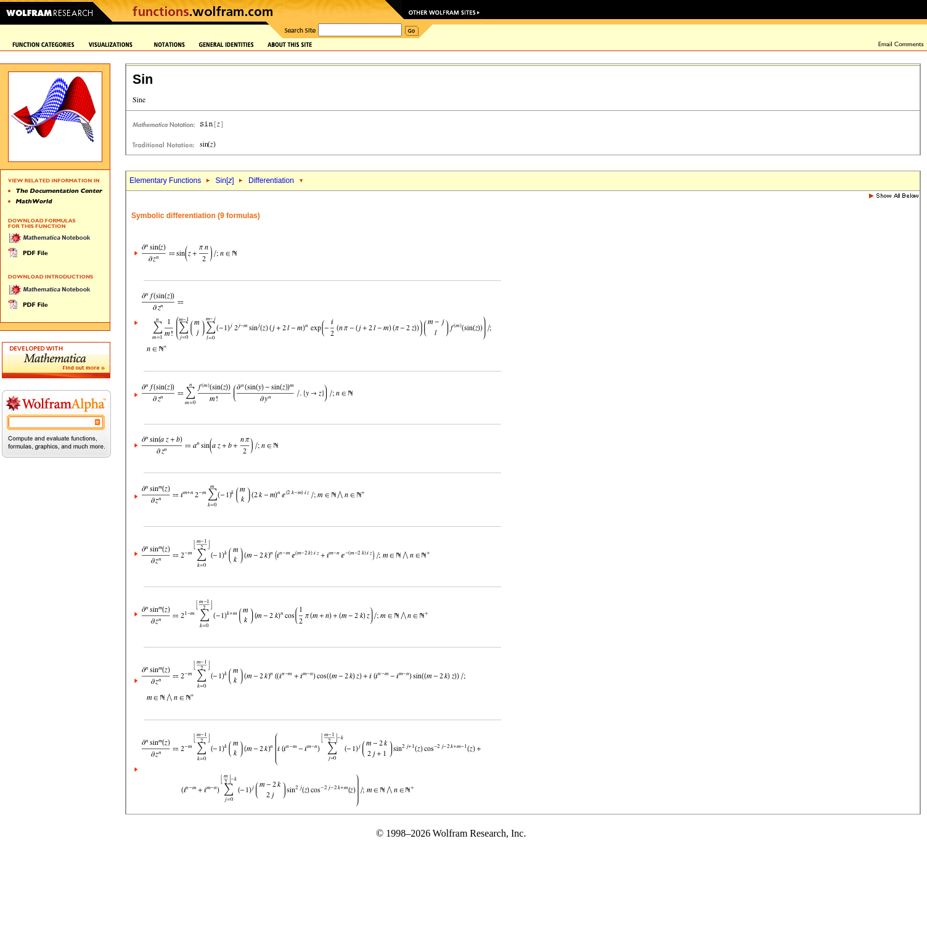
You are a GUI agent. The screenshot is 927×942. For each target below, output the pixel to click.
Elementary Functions (165, 180)
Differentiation (271, 180)
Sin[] (225, 180)
